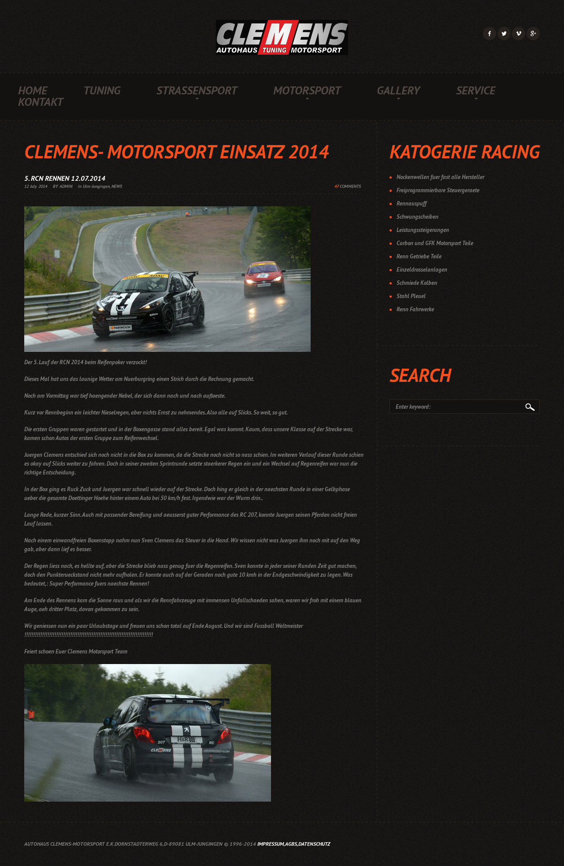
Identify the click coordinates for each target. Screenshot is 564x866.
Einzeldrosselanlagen (422, 269)
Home (32, 90)
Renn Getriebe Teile (419, 256)
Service (475, 90)
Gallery (398, 90)
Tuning (101, 90)
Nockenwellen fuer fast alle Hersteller (440, 177)
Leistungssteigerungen (423, 230)
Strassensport (196, 90)
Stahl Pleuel (411, 296)
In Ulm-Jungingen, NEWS (100, 186)
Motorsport (307, 90)
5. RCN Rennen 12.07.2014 (64, 178)
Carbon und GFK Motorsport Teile (435, 243)
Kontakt (40, 102)
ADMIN (65, 186)
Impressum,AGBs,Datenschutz (293, 843)
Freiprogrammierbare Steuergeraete (438, 190)
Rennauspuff (412, 203)
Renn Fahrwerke (415, 309)
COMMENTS (347, 186)
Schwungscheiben (417, 216)
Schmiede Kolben (417, 283)
